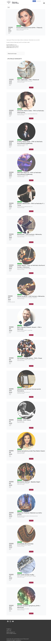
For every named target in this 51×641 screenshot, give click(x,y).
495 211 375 (9, 630)
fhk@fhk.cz (9, 629)
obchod (34, 1)
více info (31, 87)
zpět (8, 7)
